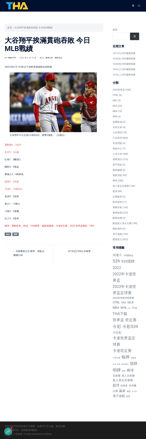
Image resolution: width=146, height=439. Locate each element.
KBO (115, 100)
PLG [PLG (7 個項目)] (129, 308)
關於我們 (117, 228)
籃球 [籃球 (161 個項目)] (116, 385)
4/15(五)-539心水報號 (79, 251)
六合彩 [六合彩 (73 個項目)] (117, 332)
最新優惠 (117, 170)
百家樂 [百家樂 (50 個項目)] (117, 375)
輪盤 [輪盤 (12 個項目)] (129, 391)
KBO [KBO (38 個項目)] (123, 302)
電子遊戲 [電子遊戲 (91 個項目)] (119, 396)
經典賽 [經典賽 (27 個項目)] (124, 385)
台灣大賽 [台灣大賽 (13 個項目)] (116, 358)
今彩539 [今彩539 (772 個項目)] (130, 326)
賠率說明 (117, 202)
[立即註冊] (8, 431)
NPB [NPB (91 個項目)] (124, 307)
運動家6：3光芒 (13, 144)
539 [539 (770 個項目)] (116, 261)
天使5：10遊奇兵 (14, 189)
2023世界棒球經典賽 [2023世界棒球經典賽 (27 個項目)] (123, 298)
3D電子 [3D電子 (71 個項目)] (117, 255)
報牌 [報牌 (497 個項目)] (125, 357)
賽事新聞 (117, 212)
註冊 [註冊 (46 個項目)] (115, 390)
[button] (133, 6)
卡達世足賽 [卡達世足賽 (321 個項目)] (122, 350)
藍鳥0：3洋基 (12, 181)
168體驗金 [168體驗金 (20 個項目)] (128, 255)
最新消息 (117, 175)
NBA (115, 111)
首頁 (9, 27)
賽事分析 (49, 58)
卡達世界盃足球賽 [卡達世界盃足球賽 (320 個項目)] (124, 341)
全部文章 (117, 127)
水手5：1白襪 (12, 152)
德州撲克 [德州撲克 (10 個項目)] (125, 364)
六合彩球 (117, 137)
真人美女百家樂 (121, 186)
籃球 (115, 191)
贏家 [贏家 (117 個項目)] (122, 391)
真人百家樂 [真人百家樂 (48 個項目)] (128, 375)
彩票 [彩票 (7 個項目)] (118, 364)
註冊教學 (117, 196)
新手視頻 (117, 164)
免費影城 (117, 122)
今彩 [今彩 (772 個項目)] (117, 326)
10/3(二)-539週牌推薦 (124, 74)
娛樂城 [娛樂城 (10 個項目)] (133, 358)
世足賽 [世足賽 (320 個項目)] (131, 320)
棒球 (15, 234)
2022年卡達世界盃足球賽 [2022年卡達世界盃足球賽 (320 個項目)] (124, 289)
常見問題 (117, 143)
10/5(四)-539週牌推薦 (124, 64)
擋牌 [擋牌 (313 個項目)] (133, 363)
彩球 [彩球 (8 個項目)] (114, 364)
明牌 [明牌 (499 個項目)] (117, 370)
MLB (42, 58)
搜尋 (115, 29)
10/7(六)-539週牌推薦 (124, 53)
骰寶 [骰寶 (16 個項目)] (128, 396)
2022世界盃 (119, 89)
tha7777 (12, 58)
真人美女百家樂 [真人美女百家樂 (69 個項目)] (123, 380)
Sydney (48, 434)
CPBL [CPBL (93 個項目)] (116, 302)
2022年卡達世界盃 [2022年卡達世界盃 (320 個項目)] (124, 277)
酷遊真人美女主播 (122, 223)
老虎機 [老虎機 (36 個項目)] (132, 385)
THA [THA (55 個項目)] (134, 307)
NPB (115, 116)
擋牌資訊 (117, 159)
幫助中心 (117, 148)
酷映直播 (117, 218)
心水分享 (117, 154)
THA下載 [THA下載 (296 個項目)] (120, 314)
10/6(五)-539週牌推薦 (124, 58)
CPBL (115, 95)
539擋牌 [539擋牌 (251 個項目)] (128, 261)
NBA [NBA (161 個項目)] (116, 308)
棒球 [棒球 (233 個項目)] (130, 370)
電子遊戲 (117, 234)
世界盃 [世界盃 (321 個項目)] (118, 320)
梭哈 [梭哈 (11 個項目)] (123, 371)
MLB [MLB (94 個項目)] (130, 302)
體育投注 (59, 58)
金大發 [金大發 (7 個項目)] (134, 391)
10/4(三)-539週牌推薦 (124, 69)
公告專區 (117, 132)
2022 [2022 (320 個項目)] (117, 268)
